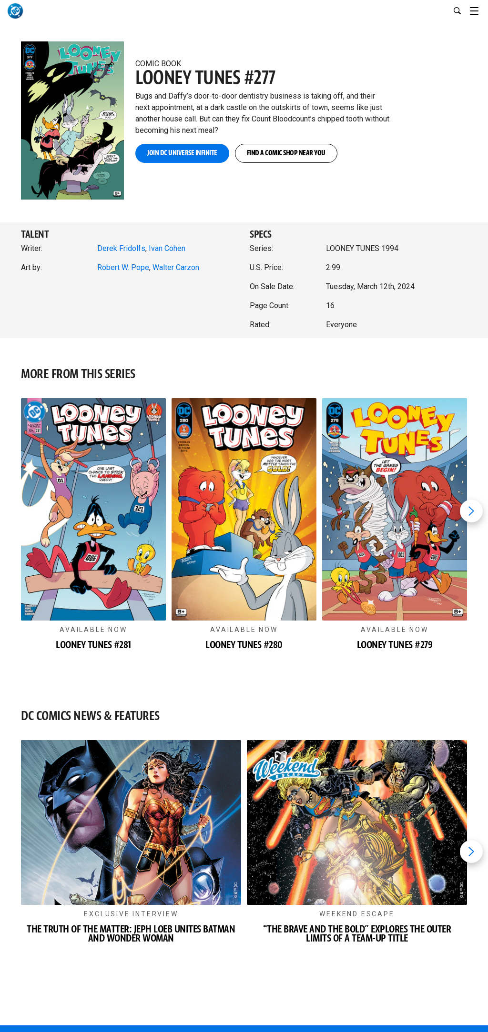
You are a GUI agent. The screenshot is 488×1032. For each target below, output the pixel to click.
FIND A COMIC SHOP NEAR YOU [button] (286, 153)
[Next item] (471, 511)
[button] (72, 110)
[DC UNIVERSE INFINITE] (129, 999)
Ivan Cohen (167, 248)
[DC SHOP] (358, 999)
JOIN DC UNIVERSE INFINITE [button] (182, 153)
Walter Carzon (175, 267)
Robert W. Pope (123, 267)
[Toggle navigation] (479, 9)
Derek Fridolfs (121, 248)
